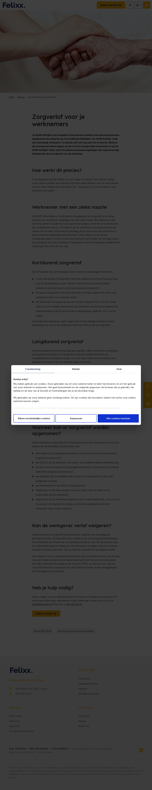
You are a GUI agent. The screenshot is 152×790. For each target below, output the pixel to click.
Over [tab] (119, 369)
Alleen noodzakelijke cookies (34, 418)
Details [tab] (76, 369)
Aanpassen (76, 418)
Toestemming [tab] (32, 369)
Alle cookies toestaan (118, 418)
